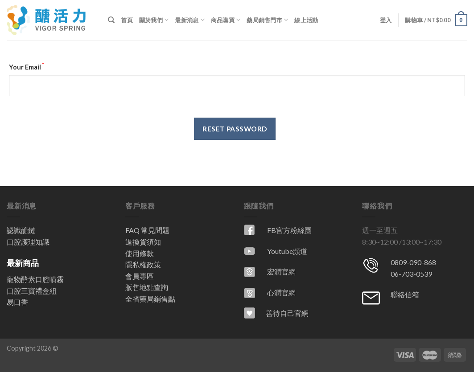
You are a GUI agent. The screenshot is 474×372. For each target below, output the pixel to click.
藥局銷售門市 (267, 20)
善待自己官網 (287, 313)
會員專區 (139, 276)
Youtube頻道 (287, 251)
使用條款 (139, 253)
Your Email (26, 66)
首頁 (127, 20)
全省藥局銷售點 (150, 298)
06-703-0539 (411, 274)
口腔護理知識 (28, 241)
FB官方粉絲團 (289, 230)
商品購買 (225, 20)
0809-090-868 (413, 262)
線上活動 (306, 20)
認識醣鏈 (21, 230)
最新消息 (189, 20)
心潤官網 (281, 292)
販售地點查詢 (146, 287)
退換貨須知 (143, 241)
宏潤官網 (281, 271)
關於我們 (154, 20)
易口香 (17, 302)
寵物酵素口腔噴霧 (35, 279)
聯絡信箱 (405, 294)
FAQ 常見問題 (147, 230)
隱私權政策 (143, 264)
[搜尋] (111, 20)
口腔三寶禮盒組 (32, 290)
